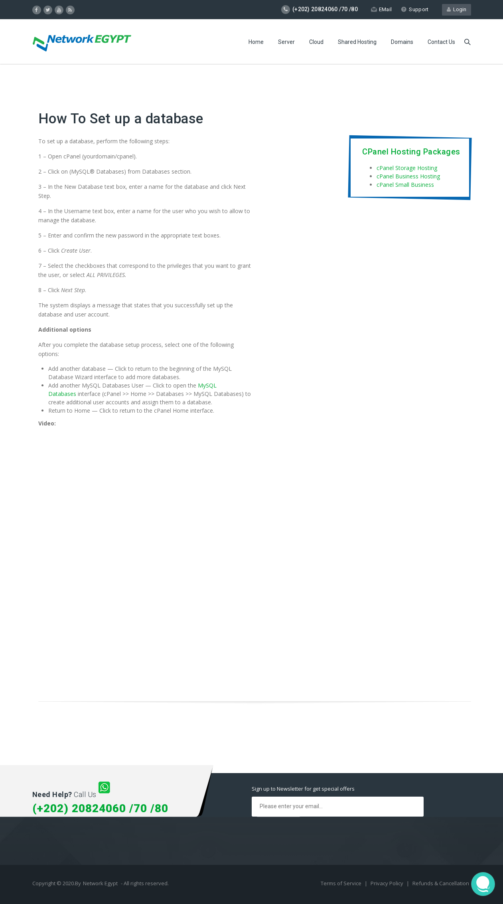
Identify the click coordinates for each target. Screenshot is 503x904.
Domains (402, 42)
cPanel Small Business (405, 184)
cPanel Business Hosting (408, 176)
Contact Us (441, 42)
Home (256, 42)
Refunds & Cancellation (440, 883)
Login (456, 9)
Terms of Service (342, 883)
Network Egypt (100, 883)
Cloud (316, 42)
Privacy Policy (387, 883)
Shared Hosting (357, 42)
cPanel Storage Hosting (407, 168)
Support (414, 9)
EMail (381, 9)
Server (286, 42)
